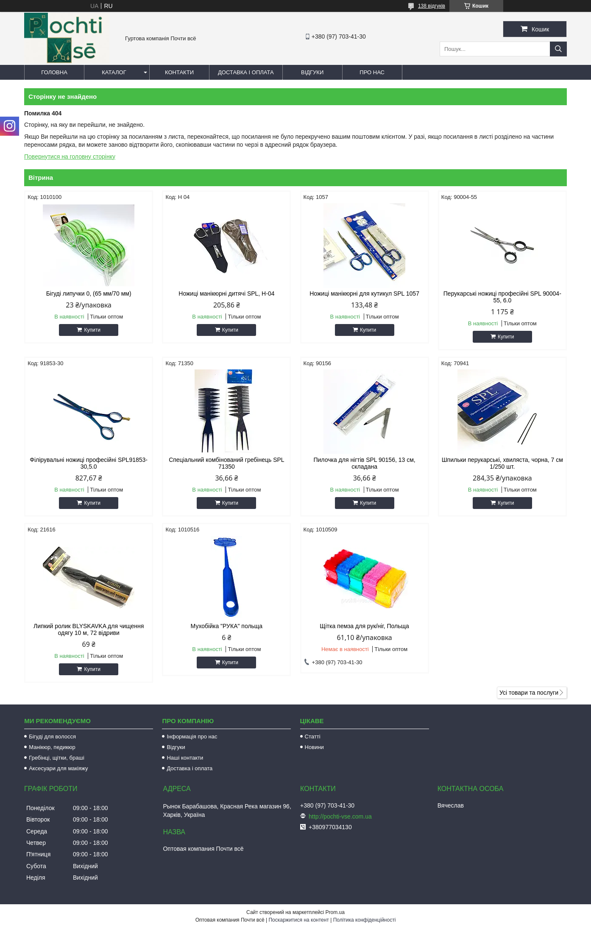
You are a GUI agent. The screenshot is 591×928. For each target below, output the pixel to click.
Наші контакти (185, 758)
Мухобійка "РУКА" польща (227, 626)
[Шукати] (558, 49)
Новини (314, 747)
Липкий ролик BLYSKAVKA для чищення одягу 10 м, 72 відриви (88, 629)
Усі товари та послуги (528, 692)
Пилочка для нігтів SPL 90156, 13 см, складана (364, 463)
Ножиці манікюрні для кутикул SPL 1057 (364, 293)
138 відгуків (431, 6)
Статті (313, 736)
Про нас (372, 72)
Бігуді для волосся (52, 736)
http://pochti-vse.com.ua (340, 816)
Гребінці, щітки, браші (56, 758)
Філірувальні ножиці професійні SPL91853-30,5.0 (89, 463)
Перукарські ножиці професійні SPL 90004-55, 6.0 (502, 297)
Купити (92, 330)
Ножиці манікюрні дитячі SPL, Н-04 (226, 293)
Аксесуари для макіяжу (58, 768)
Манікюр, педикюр (52, 747)
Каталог (114, 72)
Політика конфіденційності (364, 920)
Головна (54, 72)
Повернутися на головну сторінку (69, 156)
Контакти (179, 72)
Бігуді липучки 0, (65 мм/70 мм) (88, 293)
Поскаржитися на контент (298, 920)
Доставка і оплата (246, 72)
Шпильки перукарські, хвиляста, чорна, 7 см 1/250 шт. (502, 463)
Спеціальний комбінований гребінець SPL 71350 (226, 463)
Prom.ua (335, 912)
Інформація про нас (192, 736)
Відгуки (312, 72)
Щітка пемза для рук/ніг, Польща (364, 626)
